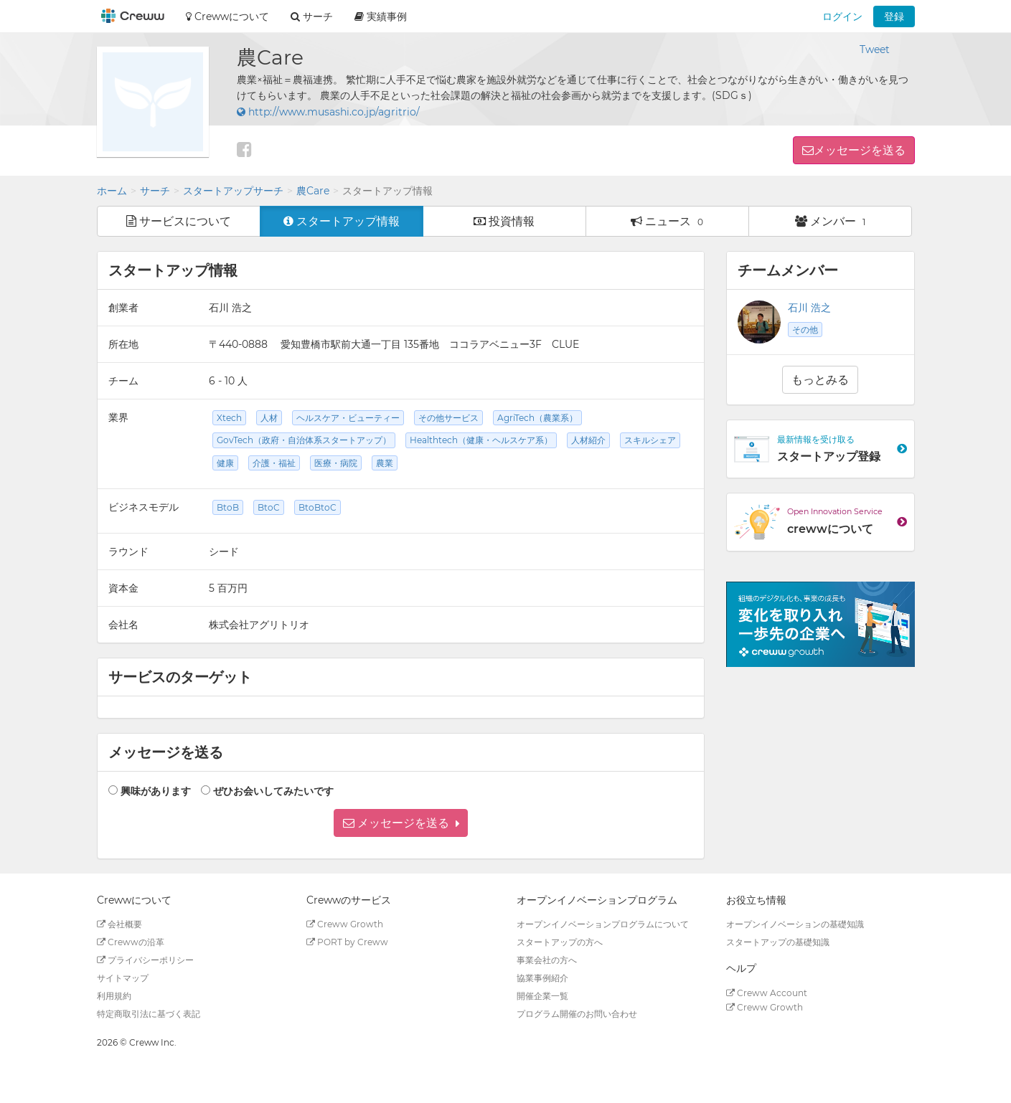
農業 (384, 463)
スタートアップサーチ (233, 190)
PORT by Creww (347, 942)
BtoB (228, 507)
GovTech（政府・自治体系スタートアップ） (304, 440)
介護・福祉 (274, 463)
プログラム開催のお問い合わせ (577, 1013)
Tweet (875, 49)
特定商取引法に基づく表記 (148, 1013)
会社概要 (119, 924)
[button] (401, 823)
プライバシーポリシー (145, 960)
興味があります (156, 791)
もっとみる (820, 380)
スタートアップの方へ (560, 942)
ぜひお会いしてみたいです (273, 791)
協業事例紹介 (542, 977)
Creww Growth (344, 924)
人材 (269, 417)
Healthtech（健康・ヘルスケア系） (481, 440)
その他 (805, 329)
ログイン (842, 16)
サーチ (155, 190)
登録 (894, 16)
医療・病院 (335, 463)
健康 (225, 463)
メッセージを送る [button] (860, 150)
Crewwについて (227, 16)
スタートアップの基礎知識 (777, 942)
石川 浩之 (809, 307)
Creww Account (766, 993)
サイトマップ (123, 977)
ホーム (112, 190)
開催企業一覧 (542, 995)
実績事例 (380, 16)
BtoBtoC (317, 507)
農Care (312, 190)
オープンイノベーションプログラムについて (603, 924)
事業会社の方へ (547, 960)
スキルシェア (650, 440)
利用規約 (114, 995)
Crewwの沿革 (130, 942)
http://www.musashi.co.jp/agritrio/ (328, 111)
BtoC (269, 507)
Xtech (229, 417)
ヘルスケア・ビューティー (348, 417)
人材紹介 (588, 440)
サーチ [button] (312, 16)
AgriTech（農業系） (537, 417)
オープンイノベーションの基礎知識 (795, 924)
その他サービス (448, 417)
